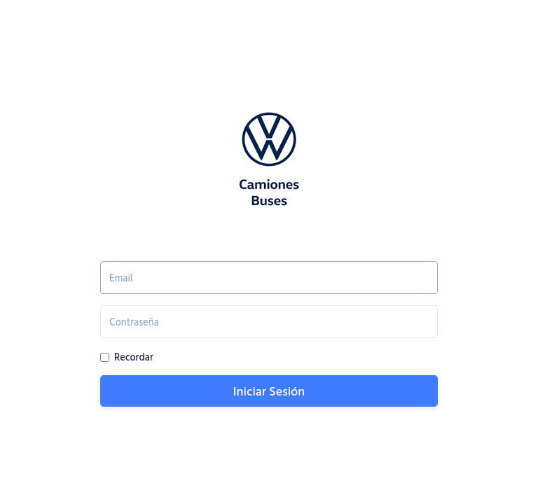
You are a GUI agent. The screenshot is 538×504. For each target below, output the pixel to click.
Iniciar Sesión (269, 391)
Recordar (133, 356)
